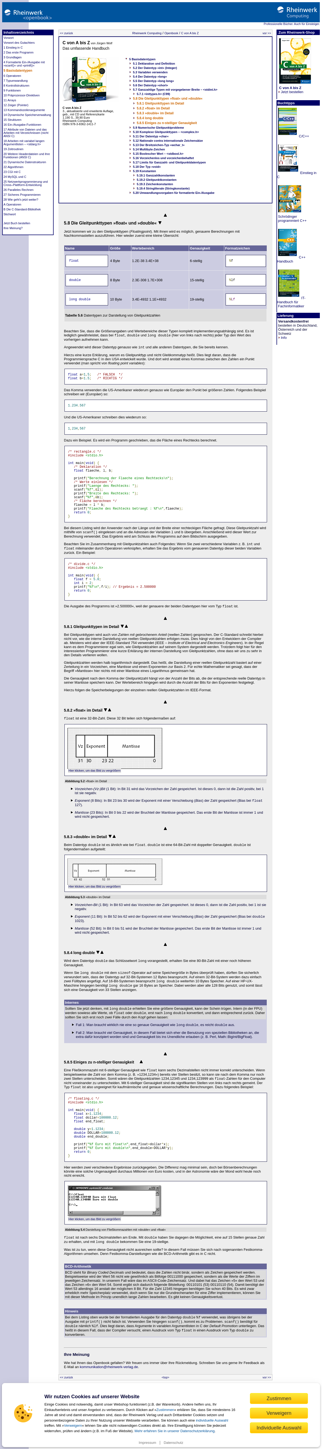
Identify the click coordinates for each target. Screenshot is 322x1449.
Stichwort (10, 214)
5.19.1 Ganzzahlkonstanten (156, 175)
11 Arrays (10, 100)
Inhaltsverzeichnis (19, 32)
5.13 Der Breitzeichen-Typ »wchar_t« (159, 145)
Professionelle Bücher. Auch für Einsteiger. (292, 24)
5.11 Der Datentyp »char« (150, 136)
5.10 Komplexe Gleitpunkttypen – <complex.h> (166, 132)
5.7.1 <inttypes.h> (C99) (153, 94)
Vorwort (9, 37)
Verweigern (73, 1425)
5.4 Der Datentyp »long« (150, 76)
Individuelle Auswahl (278, 1428)
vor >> (267, 33)
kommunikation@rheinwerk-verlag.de (109, 1367)
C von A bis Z (190, 33)
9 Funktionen (12, 90)
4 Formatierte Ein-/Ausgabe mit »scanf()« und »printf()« (24, 64)
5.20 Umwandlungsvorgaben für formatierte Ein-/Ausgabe (173, 192)
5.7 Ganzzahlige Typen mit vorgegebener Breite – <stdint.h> (175, 89)
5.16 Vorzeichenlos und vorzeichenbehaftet (163, 158)
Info (282, 338)
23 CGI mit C (12, 171)
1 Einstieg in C (13, 47)
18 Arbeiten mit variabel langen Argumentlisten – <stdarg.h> (24, 142)
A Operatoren (12, 204)
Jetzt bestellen (290, 90)
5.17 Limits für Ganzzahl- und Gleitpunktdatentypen (169, 162)
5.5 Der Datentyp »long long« (153, 81)
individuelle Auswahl (212, 1420)
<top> (165, 1377)
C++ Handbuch (291, 259)
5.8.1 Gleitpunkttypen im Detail (160, 103)
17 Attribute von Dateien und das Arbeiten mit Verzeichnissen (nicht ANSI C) (26, 133)
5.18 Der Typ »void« (147, 166)
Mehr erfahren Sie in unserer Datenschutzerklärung (175, 1431)
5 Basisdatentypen (18, 70)
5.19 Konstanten (144, 171)
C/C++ (303, 136)
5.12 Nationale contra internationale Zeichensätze (168, 140)
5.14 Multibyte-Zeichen (149, 149)
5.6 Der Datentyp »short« (150, 85)
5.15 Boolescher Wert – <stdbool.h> (158, 153)
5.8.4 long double (150, 118)
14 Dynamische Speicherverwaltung (27, 114)
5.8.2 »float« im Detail (153, 108)
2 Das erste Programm (19, 52)
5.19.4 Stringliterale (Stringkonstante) (163, 188)
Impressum (147, 1443)
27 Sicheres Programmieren (22, 194)
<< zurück (66, 33)
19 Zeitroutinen (13, 149)
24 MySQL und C (15, 176)
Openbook (171, 33)
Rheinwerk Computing (146, 33)
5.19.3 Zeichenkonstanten (155, 184)
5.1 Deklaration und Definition (154, 63)
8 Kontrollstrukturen (16, 85)
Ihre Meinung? (13, 228)
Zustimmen (165, 1410)
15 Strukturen (12, 119)
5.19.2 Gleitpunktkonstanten (157, 179)
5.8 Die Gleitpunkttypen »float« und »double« (168, 98)
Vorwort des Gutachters (19, 42)
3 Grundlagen (13, 57)
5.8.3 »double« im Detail (155, 113)
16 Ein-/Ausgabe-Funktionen (22, 124)
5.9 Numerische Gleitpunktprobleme (158, 127)
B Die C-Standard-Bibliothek (22, 209)
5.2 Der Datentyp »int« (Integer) (155, 68)
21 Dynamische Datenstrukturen (25, 162)
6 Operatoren (12, 75)
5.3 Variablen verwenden (150, 72)
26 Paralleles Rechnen (19, 189)
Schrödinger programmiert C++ (292, 218)
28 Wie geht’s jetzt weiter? (21, 199)
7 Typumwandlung (16, 80)
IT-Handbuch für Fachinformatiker (291, 302)
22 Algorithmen (13, 167)
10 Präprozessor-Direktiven (22, 95)
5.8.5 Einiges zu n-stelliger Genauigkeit (167, 123)
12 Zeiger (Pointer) (16, 105)
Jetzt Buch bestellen (17, 223)
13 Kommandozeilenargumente (24, 110)
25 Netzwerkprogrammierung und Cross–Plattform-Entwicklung (26, 183)
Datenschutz (173, 1443)
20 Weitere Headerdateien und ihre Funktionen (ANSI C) (27, 155)
